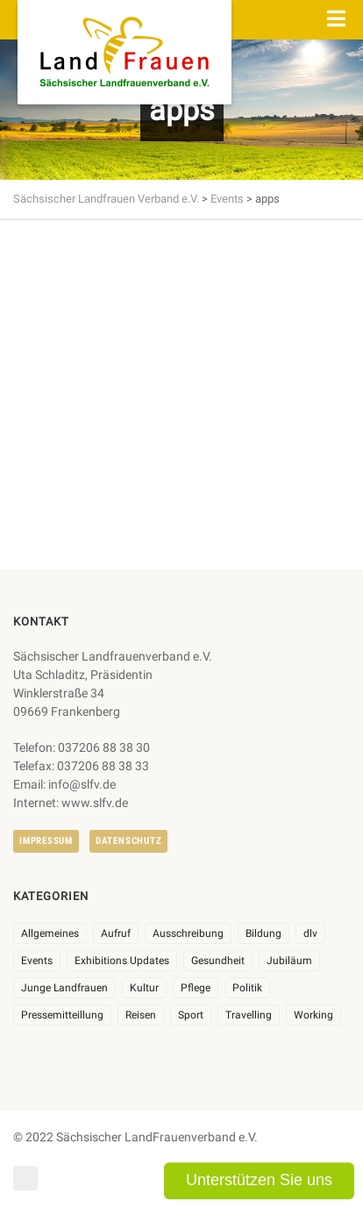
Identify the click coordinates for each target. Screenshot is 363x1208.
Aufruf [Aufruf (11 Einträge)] (116, 933)
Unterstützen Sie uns (259, 1180)
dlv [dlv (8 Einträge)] (310, 933)
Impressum (46, 841)
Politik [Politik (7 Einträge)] (247, 988)
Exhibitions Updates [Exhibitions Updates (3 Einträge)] (122, 960)
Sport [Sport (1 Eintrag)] (190, 1015)
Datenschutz (128, 841)
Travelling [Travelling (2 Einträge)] (248, 1015)
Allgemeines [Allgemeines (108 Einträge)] (50, 933)
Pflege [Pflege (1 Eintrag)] (195, 988)
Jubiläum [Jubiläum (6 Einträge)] (289, 960)
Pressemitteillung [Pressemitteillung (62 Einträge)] (62, 1015)
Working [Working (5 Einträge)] (313, 1015)
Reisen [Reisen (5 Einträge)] (140, 1015)
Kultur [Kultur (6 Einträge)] (144, 988)
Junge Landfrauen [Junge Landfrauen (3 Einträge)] (64, 988)
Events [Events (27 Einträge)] (37, 960)
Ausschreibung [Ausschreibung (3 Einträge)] (188, 933)
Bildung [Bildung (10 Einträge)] (263, 933)
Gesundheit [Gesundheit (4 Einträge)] (218, 960)
